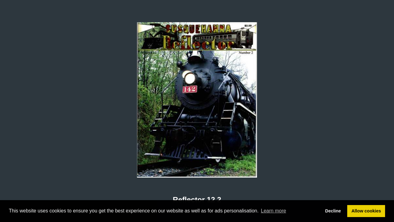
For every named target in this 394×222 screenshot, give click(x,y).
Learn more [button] (273, 210)
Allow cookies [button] (366, 210)
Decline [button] (333, 210)
